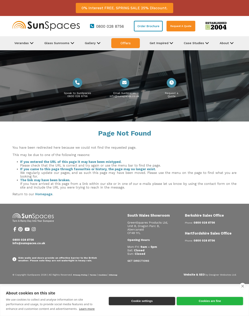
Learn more (87, 309)
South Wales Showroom (148, 215)
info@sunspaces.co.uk (124, 96)
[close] (242, 286)
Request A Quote (180, 26)
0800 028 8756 (110, 26)
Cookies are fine (210, 301)
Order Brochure (148, 26)
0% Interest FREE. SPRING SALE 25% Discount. (124, 8)
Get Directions (138, 260)
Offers (125, 43)
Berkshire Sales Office (204, 215)
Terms (93, 275)
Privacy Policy (80, 275)
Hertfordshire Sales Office (208, 233)
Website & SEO (194, 274)
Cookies (102, 275)
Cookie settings (142, 301)
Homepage (43, 194)
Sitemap (113, 275)
